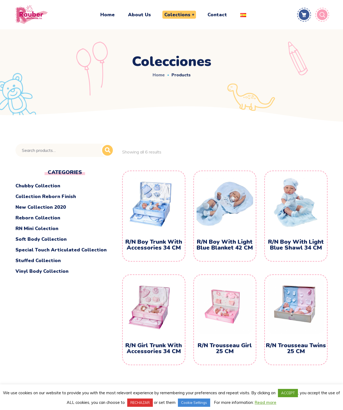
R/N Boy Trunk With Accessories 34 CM (153, 245)
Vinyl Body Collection (42, 271)
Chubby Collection (37, 186)
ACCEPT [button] (288, 393)
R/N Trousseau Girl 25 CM (225, 348)
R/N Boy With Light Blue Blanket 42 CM (225, 245)
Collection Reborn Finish (45, 196)
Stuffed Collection (38, 260)
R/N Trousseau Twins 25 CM (296, 348)
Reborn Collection (37, 218)
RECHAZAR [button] (140, 402)
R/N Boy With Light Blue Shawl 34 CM (296, 245)
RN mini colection (36, 228)
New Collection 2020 (40, 207)
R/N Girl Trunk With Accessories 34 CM (153, 348)
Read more (265, 402)
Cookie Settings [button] (194, 402)
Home (159, 74)
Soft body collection (41, 239)
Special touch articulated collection (61, 250)
